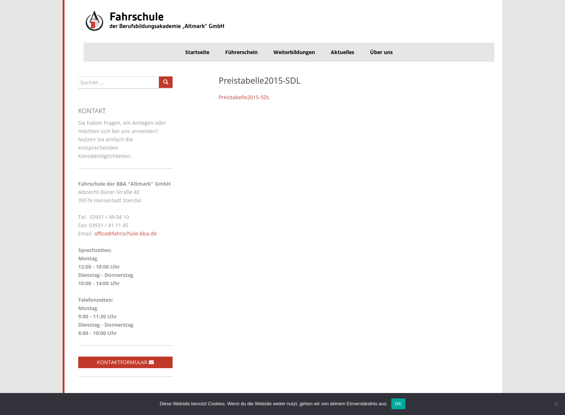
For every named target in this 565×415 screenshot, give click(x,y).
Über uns (381, 52)
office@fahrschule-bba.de (125, 233)
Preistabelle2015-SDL (244, 97)
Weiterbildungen (294, 52)
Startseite (197, 52)
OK (398, 403)
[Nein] (556, 403)
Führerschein (241, 52)
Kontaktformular (125, 362)
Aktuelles (342, 52)
